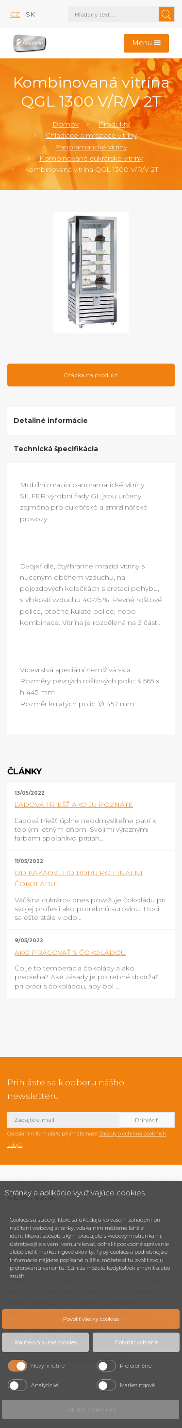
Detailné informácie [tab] (51, 420)
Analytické (44, 1385)
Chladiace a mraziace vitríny (91, 135)
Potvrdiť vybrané (136, 1342)
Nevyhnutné (48, 1365)
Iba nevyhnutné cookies (46, 1342)
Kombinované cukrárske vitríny (91, 158)
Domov (65, 124)
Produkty (114, 124)
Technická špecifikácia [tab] (56, 448)
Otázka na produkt (91, 375)
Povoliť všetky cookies (91, 1319)
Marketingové (137, 1385)
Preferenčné (135, 1365)
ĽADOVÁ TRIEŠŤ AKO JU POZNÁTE (74, 804)
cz (15, 14)
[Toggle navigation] (146, 43)
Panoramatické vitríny (91, 147)
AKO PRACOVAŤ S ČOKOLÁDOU (70, 952)
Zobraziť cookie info (90, 1409)
